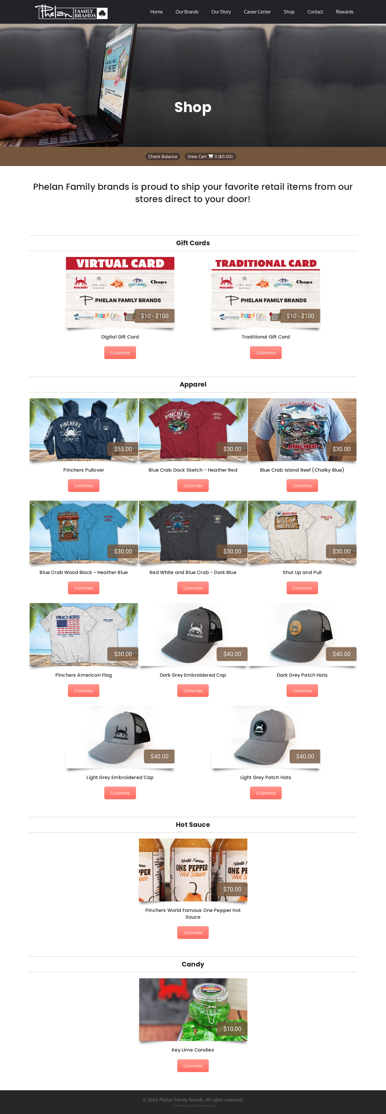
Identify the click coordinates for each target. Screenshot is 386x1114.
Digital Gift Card (120, 336)
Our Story (221, 11)
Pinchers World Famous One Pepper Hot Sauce (193, 913)
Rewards (344, 11)
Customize (120, 352)
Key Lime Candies (193, 1050)
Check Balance (162, 156)
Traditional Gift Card (266, 336)
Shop (289, 11)
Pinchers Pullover (83, 470)
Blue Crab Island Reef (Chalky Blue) (302, 470)
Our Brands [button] (187, 11)
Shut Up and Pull (302, 572)
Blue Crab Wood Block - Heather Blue (84, 572)
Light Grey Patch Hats (265, 777)
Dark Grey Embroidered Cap (193, 675)
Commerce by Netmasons (194, 1105)
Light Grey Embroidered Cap (120, 777)
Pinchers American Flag (83, 675)
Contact (315, 11)
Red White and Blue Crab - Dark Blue (193, 572)
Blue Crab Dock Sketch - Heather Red (193, 470)
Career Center (257, 11)
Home (156, 11)
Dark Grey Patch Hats (302, 675)
